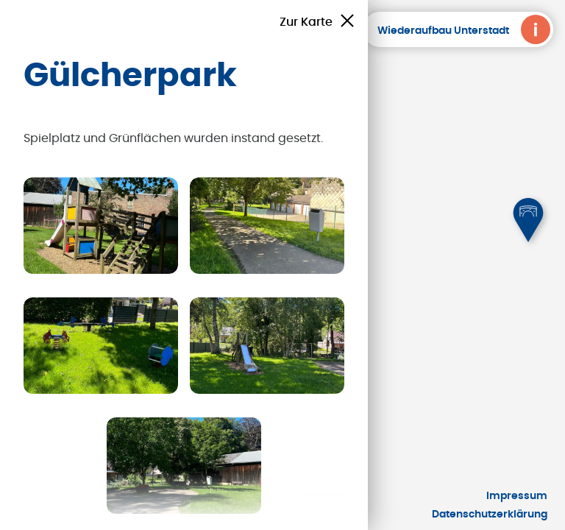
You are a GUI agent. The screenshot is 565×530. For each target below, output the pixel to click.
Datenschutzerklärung (489, 514)
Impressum (516, 496)
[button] (528, 220)
